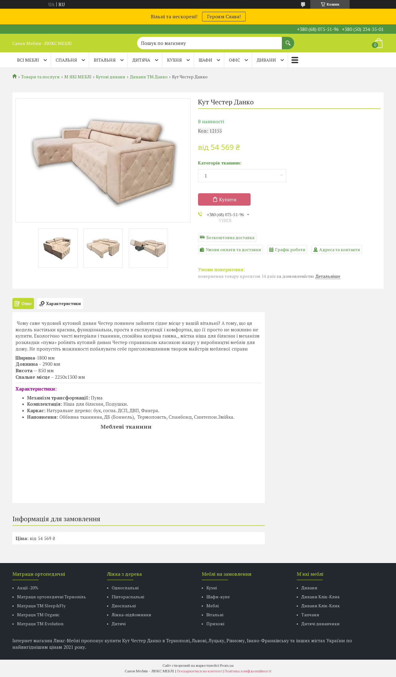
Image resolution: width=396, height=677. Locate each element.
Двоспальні (124, 606)
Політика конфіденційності (248, 671)
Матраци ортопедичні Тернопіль (51, 597)
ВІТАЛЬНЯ (105, 60)
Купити (227, 199)
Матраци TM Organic (38, 615)
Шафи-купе (218, 597)
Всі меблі (28, 60)
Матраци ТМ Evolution (40, 624)
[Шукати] (288, 40)
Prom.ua (227, 665)
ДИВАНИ (266, 60)
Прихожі (215, 624)
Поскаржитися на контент (199, 671)
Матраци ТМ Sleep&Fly (41, 606)
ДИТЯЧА (141, 60)
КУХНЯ (174, 60)
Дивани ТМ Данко (149, 77)
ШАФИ (205, 60)
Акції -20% (27, 588)
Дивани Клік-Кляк (320, 597)
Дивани (309, 588)
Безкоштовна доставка (230, 237)
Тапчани (310, 615)
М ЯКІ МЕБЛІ (78, 77)
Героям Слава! (224, 16)
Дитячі (119, 624)
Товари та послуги (40, 77)
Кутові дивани (110, 77)
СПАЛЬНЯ (66, 60)
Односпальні (125, 588)
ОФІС (234, 60)
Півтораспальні (128, 597)
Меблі (212, 606)
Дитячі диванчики (320, 624)
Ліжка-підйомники (131, 615)
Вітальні (214, 615)
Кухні (211, 588)
